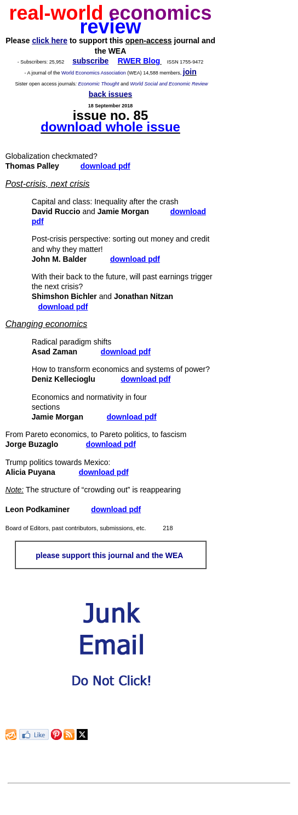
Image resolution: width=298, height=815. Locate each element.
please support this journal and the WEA (109, 555)
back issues (110, 94)
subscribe (90, 60)
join (190, 71)
